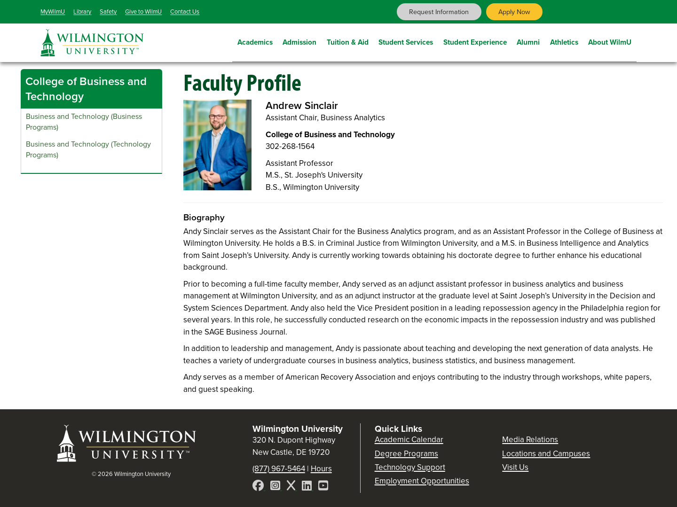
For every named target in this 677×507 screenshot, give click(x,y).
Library (82, 11)
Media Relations (530, 439)
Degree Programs (406, 454)
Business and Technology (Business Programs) (84, 122)
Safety (108, 11)
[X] (292, 487)
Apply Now (514, 12)
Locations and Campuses (546, 454)
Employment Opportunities (422, 481)
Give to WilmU (143, 11)
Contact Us (184, 11)
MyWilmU (52, 11)
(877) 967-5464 (278, 469)
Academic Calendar (409, 439)
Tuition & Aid (348, 41)
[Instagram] (276, 487)
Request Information (439, 12)
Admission (299, 41)
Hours (321, 469)
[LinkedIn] (308, 487)
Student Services (405, 41)
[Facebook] (259, 487)
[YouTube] (323, 487)
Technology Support (410, 467)
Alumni (528, 41)
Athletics (564, 41)
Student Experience (475, 41)
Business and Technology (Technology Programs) (88, 149)
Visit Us (515, 467)
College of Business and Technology (86, 89)
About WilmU (609, 41)
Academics (255, 41)
